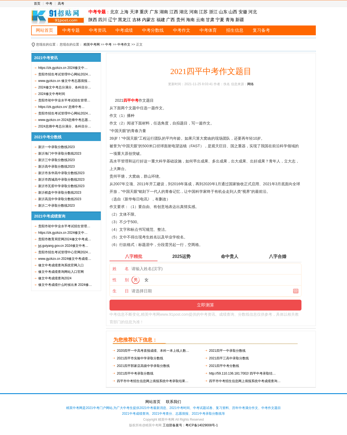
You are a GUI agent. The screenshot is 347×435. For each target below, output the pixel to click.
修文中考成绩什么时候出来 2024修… (65, 285)
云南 (200, 19)
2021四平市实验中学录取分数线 (140, 358)
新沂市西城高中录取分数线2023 (61, 179)
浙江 (213, 11)
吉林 (136, 19)
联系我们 (173, 401)
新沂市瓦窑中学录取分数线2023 (61, 186)
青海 (230, 19)
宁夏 (220, 19)
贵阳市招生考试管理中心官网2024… (64, 252)
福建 (160, 19)
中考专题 (71, 30)
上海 (124, 11)
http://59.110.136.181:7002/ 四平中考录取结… (242, 373)
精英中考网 (91, 44)
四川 (102, 19)
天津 (134, 11)
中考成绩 (124, 30)
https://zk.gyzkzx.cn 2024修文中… (63, 68)
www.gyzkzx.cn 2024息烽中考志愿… (64, 120)
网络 (250, 84)
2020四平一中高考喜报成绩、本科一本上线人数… (153, 351)
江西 (173, 11)
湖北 (183, 11)
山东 (223, 11)
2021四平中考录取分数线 (135, 373)
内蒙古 (148, 19)
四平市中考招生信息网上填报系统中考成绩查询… (245, 381)
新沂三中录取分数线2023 (56, 160)
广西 (170, 19)
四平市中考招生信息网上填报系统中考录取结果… (152, 381)
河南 (193, 11)
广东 (154, 11)
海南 (190, 19)
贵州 (180, 19)
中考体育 (208, 30)
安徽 (243, 11)
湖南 (163, 11)
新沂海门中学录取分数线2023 (59, 153)
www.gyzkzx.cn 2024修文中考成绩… (64, 259)
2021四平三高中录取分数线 (229, 358)
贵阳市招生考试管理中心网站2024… (64, 74)
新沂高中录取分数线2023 (56, 166)
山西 (233, 11)
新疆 (239, 19)
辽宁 (112, 19)
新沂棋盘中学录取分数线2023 (59, 192)
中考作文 (181, 30)
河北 (252, 11)
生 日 (121, 291)
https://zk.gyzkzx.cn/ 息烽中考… (61, 107)
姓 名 (121, 268)
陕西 (93, 19)
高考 (61, 3)
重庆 (144, 11)
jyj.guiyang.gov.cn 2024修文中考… (63, 246)
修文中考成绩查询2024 (55, 278)
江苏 (203, 11)
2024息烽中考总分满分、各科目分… (64, 126)
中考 (49, 3)
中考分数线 (153, 30)
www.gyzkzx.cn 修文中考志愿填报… (64, 81)
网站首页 (44, 30)
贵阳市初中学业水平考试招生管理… (64, 100)
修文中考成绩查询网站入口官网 (61, 272)
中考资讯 (97, 30)
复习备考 (261, 30)
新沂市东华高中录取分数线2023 (61, 173)
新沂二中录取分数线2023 (56, 205)
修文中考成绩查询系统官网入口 (61, 265)
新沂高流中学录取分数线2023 (59, 199)
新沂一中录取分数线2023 (56, 147)
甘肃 (210, 19)
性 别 (121, 279)
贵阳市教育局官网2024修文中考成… (64, 239)
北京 (114, 11)
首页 (37, 3)
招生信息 (234, 30)
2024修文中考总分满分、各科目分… (64, 87)
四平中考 (131, 100)
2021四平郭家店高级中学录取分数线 (143, 366)
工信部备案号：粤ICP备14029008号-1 (190, 425)
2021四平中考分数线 (224, 366)
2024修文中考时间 (51, 94)
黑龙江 (124, 19)
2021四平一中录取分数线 (227, 351)
